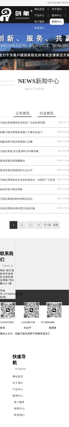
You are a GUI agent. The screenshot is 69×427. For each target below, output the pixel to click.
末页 (55, 225)
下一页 (47, 225)
